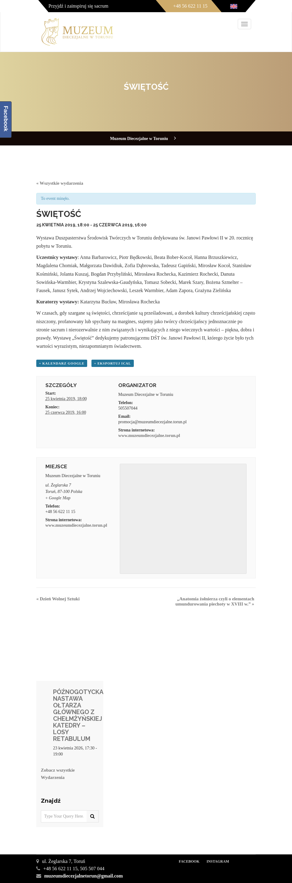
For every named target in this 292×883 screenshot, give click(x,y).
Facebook (189, 861)
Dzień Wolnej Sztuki (58, 598)
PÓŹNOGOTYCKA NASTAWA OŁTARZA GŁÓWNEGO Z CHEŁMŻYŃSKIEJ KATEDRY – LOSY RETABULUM (78, 715)
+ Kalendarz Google (61, 363)
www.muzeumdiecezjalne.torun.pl (149, 435)
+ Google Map (58, 498)
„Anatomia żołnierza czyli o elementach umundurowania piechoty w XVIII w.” (215, 601)
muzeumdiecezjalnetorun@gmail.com (83, 875)
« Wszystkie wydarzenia (59, 183)
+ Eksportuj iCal (112, 363)
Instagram (218, 861)
